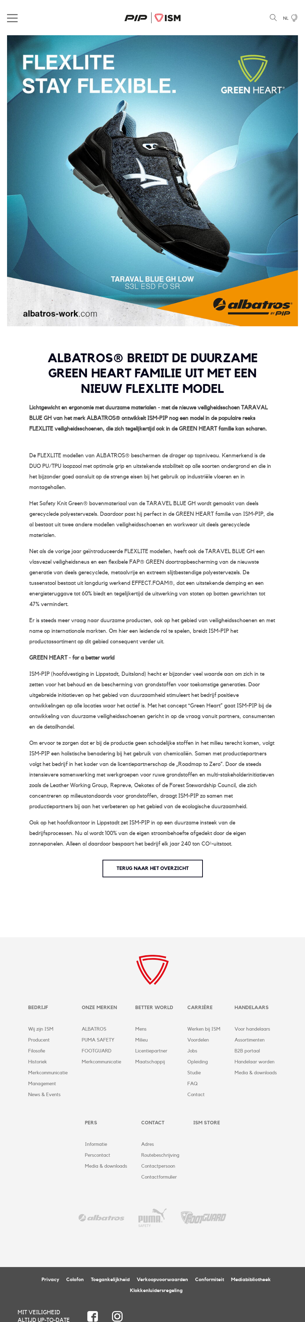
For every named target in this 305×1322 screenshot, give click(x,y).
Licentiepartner (151, 1051)
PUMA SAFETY (98, 1040)
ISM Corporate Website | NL (152, 17)
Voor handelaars (252, 1029)
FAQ (192, 1083)
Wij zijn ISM (41, 1029)
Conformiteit (209, 1279)
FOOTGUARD (96, 1051)
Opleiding (197, 1062)
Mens (141, 1029)
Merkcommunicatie (48, 1072)
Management (42, 1083)
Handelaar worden (254, 1062)
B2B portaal (247, 1051)
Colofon (75, 1279)
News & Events (44, 1094)
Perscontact (97, 1155)
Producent (39, 1040)
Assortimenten (249, 1040)
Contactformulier (159, 1177)
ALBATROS (94, 1029)
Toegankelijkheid (110, 1279)
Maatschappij (150, 1062)
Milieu (141, 1040)
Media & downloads (256, 1072)
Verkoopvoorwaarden (162, 1279)
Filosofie (36, 1051)
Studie (194, 1072)
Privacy (50, 1279)
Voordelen (198, 1040)
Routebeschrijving (160, 1155)
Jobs (192, 1051)
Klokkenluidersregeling (156, 1290)
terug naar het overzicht (152, 868)
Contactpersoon (158, 1166)
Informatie (96, 1144)
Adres (147, 1144)
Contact (196, 1094)
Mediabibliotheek (251, 1279)
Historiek (37, 1062)
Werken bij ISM (203, 1029)
